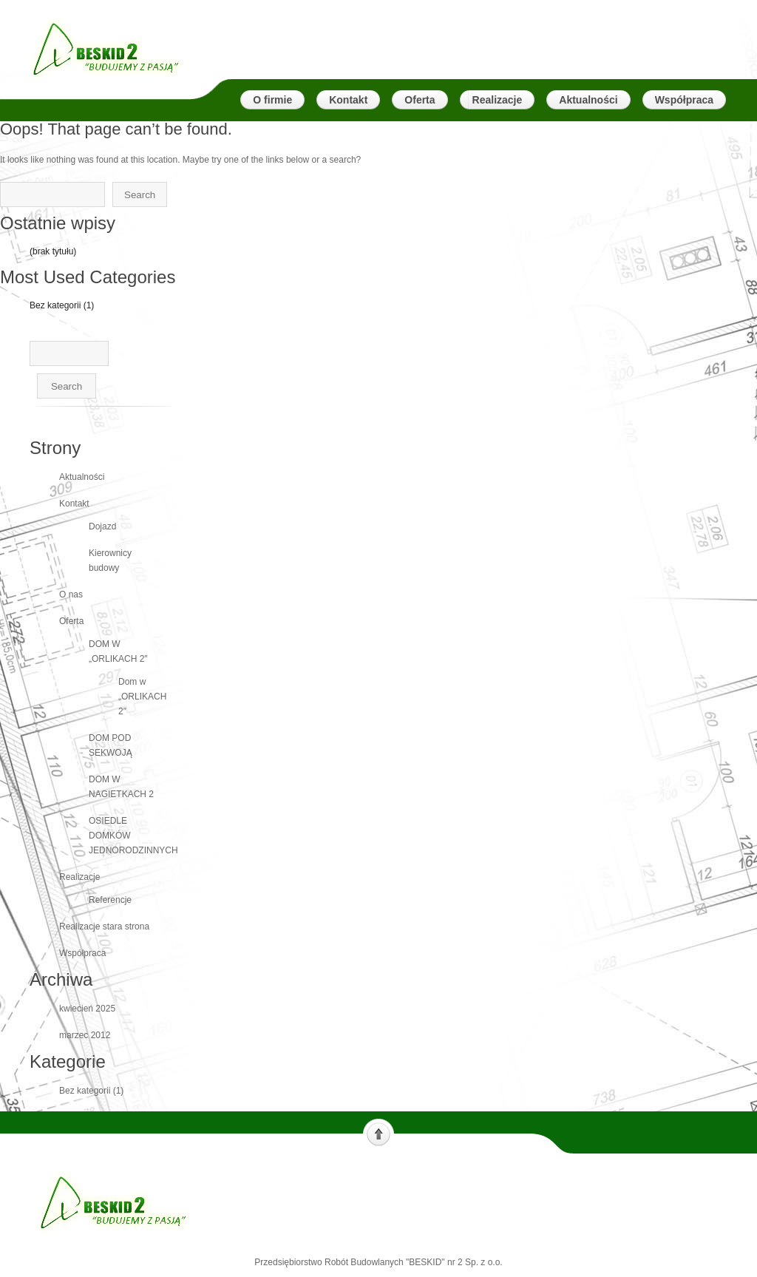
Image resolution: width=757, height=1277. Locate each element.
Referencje (110, 900)
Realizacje (79, 877)
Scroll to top (378, 1133)
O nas (71, 594)
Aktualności (81, 477)
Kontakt (74, 503)
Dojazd (102, 526)
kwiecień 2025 (87, 1008)
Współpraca (82, 953)
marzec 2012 (84, 1035)
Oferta (71, 621)
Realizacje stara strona (104, 926)
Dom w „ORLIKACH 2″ (142, 697)
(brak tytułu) (53, 251)
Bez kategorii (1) (62, 305)
